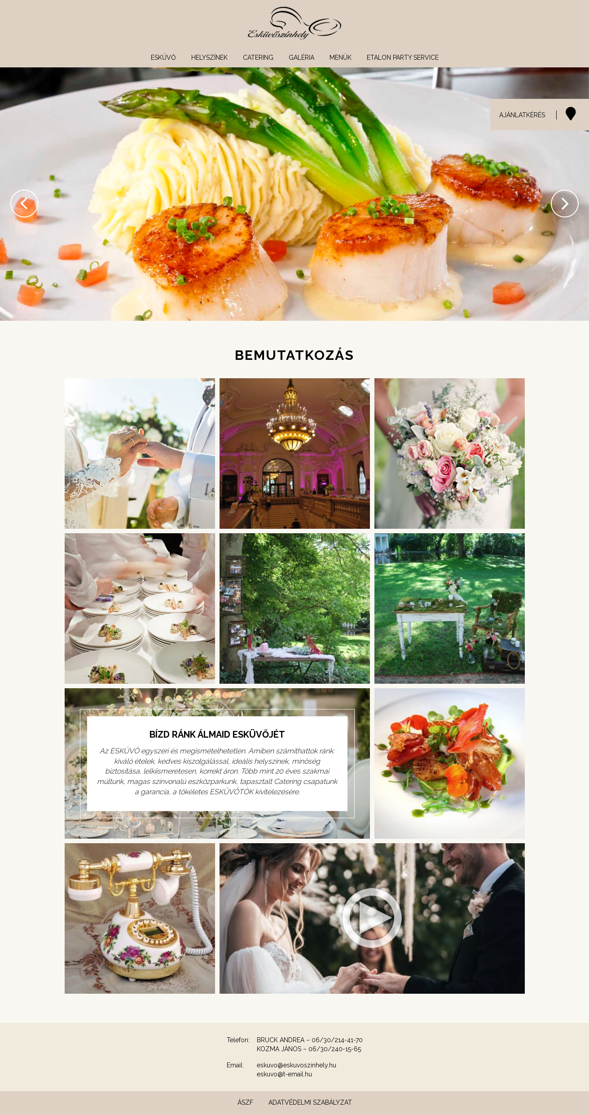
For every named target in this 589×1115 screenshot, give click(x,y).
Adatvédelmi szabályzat (310, 1102)
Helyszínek (209, 57)
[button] (15, 194)
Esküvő (163, 57)
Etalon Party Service (403, 57)
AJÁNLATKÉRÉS (522, 115)
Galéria (301, 57)
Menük (341, 57)
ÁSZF (245, 1102)
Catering (258, 57)
